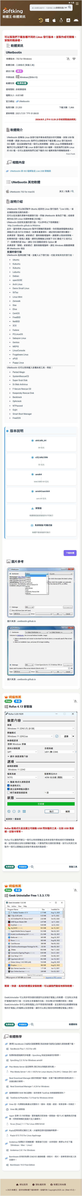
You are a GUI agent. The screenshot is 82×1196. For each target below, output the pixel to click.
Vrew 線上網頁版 (17, 1109)
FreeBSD (17, 317)
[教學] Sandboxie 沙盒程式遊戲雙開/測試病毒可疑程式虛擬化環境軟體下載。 (42, 1044)
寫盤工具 (73, 867)
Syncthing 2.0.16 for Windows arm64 (26, 1060)
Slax (15, 305)
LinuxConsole (19, 350)
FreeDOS (17, 418)
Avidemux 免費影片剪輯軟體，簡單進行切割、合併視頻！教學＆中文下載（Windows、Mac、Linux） (40, 1143)
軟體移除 (73, 1024)
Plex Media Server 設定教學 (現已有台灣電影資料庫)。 (32, 1067)
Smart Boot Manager (22, 414)
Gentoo (16, 342)
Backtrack (17, 397)
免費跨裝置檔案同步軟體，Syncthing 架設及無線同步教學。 (35, 1055)
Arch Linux (17, 284)
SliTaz (15, 292)
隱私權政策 (39, 1184)
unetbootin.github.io (26, 621)
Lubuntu (16, 272)
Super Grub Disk (20, 380)
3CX (14, 325)
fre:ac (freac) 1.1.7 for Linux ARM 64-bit (27, 1124)
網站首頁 (22, 1184)
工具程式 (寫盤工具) (25, 65)
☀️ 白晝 (71, 3)
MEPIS (16, 346)
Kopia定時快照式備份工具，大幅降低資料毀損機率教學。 (34, 1130)
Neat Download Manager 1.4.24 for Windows (29, 1086)
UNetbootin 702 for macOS (22, 192)
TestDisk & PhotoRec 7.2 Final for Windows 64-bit (31, 1098)
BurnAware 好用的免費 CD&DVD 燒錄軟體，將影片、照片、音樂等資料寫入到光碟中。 (42, 1158)
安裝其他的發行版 (63, 255)
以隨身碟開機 (65, 235)
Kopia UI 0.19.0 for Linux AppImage (25, 1135)
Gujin (15, 410)
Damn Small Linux (21, 288)
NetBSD (16, 321)
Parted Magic (19, 372)
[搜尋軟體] (51, 7)
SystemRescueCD (21, 376)
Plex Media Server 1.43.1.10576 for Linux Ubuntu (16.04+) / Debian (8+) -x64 (43, 1072)
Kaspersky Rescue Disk (23, 393)
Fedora (16, 330)
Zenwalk (16, 301)
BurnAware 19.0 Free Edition (22, 1165)
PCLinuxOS (18, 334)
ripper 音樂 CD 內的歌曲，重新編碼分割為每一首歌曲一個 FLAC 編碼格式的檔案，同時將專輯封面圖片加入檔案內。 (42, 1117)
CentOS (16, 313)
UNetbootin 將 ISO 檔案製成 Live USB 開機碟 (30, 171)
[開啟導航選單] (78, 3)
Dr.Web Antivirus (20, 384)
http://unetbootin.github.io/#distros (24, 225)
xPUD (15, 358)
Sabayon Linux (19, 338)
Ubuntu (16, 260)
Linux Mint (17, 297)
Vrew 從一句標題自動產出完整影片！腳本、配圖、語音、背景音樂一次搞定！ (42, 1104)
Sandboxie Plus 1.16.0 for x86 (23, 1049)
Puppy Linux (18, 363)
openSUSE (17, 280)
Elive (15, 309)
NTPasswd (18, 406)
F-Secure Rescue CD (22, 389)
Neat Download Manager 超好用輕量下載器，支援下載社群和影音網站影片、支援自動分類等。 (42, 1080)
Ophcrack (17, 401)
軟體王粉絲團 (58, 1184)
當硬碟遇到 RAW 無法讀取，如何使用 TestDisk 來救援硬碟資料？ (37, 1093)
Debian (16, 276)
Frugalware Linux (20, 354)
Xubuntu (16, 268)
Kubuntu (16, 264)
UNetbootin (23, 101)
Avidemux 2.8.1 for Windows (22, 1150)
